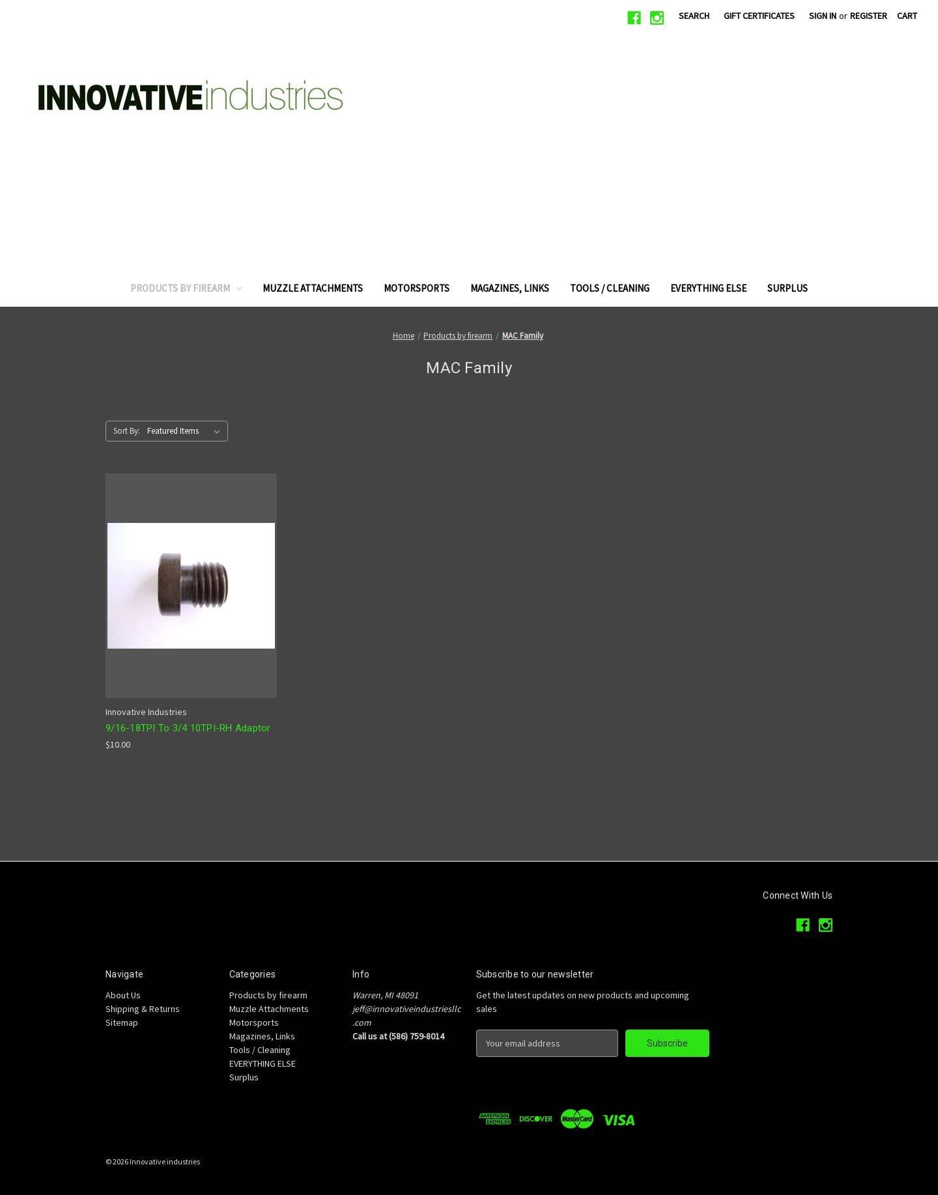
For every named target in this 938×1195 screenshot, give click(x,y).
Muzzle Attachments (313, 288)
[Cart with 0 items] (907, 16)
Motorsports (416, 288)
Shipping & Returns (143, 1009)
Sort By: (126, 430)
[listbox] (186, 431)
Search (694, 15)
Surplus (787, 288)
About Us (123, 995)
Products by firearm (186, 288)
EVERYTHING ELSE (708, 288)
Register (868, 15)
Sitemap (122, 1022)
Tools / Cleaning (609, 288)
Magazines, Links (509, 288)
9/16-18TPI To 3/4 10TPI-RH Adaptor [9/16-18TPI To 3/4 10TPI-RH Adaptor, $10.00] (188, 728)
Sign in (822, 15)
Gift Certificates (759, 15)
